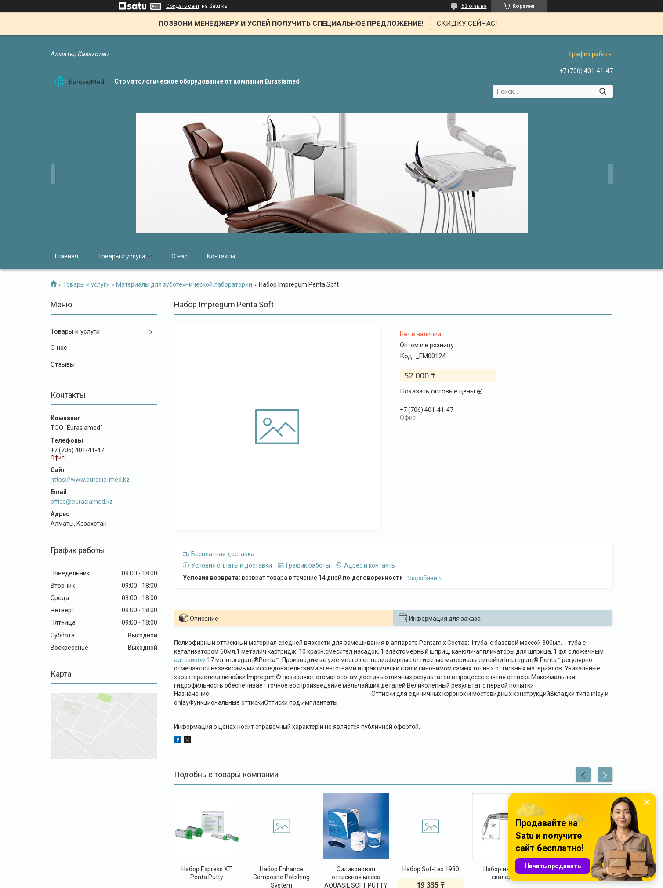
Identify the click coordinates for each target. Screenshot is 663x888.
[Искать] (603, 91)
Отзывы (63, 364)
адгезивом (190, 659)
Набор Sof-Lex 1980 (430, 869)
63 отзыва (474, 6)
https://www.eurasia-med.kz (90, 479)
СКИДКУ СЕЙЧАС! (467, 23)
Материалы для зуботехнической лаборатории (184, 284)
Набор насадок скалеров (505, 873)
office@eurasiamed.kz (82, 501)
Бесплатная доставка (222, 553)
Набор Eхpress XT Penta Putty (206, 873)
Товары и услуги (121, 256)
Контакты (221, 256)
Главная (66, 256)
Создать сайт (182, 6)
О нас (179, 256)
